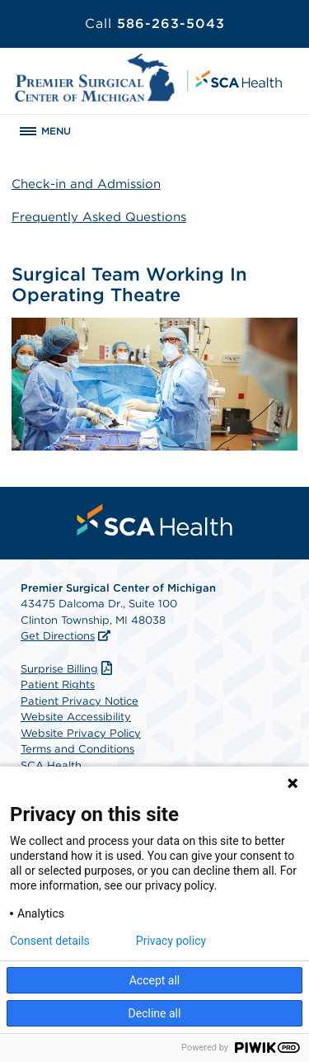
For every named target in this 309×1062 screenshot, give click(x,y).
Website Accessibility (76, 716)
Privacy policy (171, 940)
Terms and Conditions (77, 749)
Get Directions (58, 636)
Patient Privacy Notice (79, 701)
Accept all (154, 980)
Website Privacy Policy (81, 733)
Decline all (155, 1013)
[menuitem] (155, 520)
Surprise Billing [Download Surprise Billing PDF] (68, 669)
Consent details (50, 940)
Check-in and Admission (86, 184)
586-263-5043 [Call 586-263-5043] (155, 23)
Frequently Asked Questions (99, 217)
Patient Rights (58, 684)
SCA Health (51, 765)
